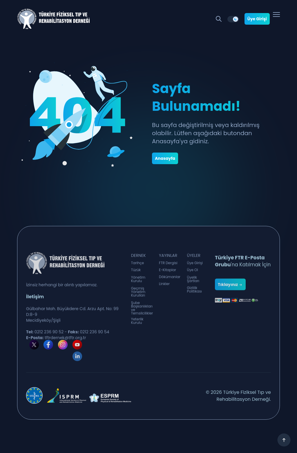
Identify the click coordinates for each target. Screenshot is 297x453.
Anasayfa (165, 158)
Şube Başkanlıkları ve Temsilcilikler (142, 320)
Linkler (164, 286)
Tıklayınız (230, 306)
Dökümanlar (169, 279)
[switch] (233, 19)
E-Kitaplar (167, 272)
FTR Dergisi (168, 265)
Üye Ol (192, 272)
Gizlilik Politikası (194, 295)
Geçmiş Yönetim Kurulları (138, 300)
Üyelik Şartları (193, 284)
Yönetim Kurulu (138, 284)
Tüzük (136, 272)
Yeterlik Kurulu (137, 326)
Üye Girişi (257, 19)
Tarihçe (137, 265)
